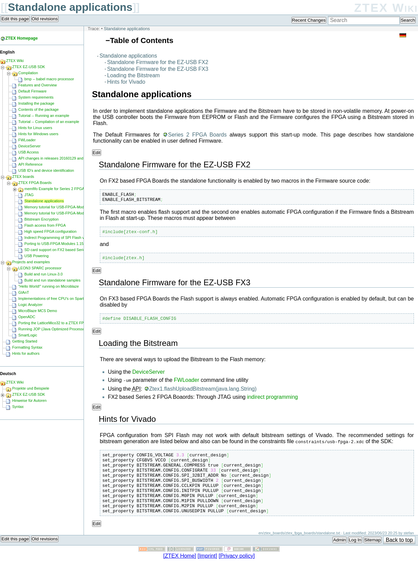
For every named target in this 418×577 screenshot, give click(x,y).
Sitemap (372, 556)
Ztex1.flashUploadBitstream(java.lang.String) (203, 393)
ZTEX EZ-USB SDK (28, 67)
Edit (97, 152)
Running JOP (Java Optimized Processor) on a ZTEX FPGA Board (73, 329)
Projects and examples (31, 262)
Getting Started (24, 341)
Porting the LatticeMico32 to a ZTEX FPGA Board (59, 323)
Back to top (399, 556)
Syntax (18, 407)
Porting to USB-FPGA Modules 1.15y (54, 244)
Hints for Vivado (126, 82)
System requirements (35, 97)
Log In (355, 556)
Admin (339, 556)
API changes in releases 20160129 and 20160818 (59, 158)
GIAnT (23, 292)
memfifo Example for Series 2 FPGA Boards (60, 189)
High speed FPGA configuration (50, 231)
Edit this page (15, 18)
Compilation (28, 73)
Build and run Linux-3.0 (43, 274)
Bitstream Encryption (41, 219)
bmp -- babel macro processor (49, 79)
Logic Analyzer (30, 305)
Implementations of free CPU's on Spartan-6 (54, 298)
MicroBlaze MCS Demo (37, 311)
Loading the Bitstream (133, 75)
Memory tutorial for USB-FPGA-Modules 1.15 (61, 213)
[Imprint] (207, 572)
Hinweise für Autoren (29, 400)
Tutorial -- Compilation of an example (48, 122)
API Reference (30, 164)
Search (408, 20)
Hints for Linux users (35, 128)
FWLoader (186, 385)
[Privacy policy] (237, 572)
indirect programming (272, 401)
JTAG (29, 195)
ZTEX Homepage (21, 38)
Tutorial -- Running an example (43, 116)
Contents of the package (38, 109)
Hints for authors (26, 353)
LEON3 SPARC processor (40, 268)
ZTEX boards (23, 176)
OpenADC (26, 317)
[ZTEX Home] (179, 572)
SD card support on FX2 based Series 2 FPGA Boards (69, 250)
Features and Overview (37, 85)
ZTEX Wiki (386, 7)
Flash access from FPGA (45, 225)
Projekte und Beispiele (30, 388)
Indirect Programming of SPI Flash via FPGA (61, 237)
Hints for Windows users (38, 134)
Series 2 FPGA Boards (197, 135)
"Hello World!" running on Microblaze (48, 286)
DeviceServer (148, 377)
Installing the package (36, 103)
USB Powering (36, 256)
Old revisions (45, 18)
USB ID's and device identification (46, 170)
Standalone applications (70, 7)
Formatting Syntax (27, 347)
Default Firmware (32, 91)
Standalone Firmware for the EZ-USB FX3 (157, 69)
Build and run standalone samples (52, 280)
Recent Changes (309, 20)
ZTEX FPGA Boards (34, 183)
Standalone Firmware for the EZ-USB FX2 (157, 62)
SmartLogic (27, 335)
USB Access (28, 152)
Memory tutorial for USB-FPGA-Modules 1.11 (61, 207)
